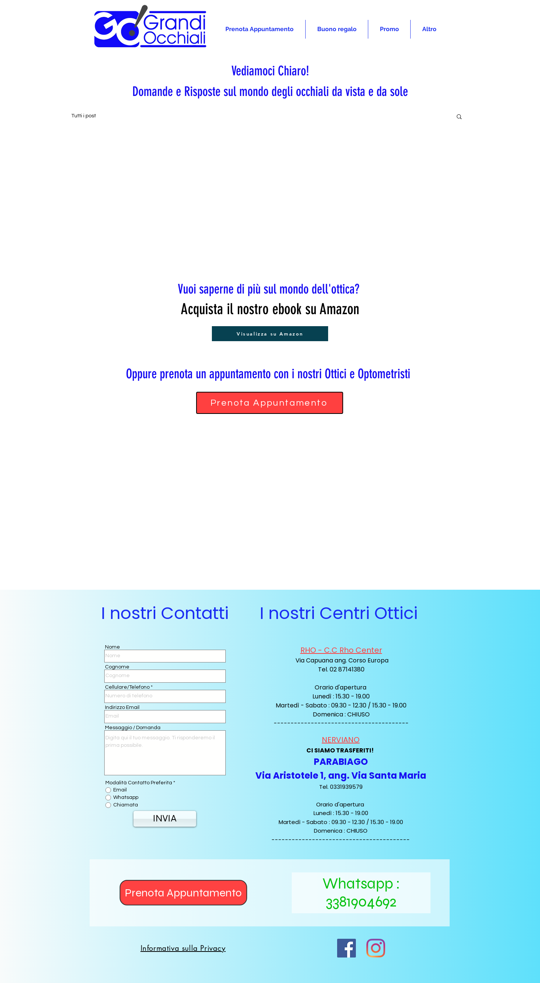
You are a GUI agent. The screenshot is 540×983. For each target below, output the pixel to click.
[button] (459, 117)
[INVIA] (165, 819)
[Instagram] (375, 948)
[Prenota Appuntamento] (269, 403)
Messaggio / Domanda (132, 727)
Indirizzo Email (122, 707)
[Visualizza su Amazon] (270, 333)
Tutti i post (83, 115)
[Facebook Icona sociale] (346, 948)
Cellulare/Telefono (127, 687)
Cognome (117, 667)
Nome (112, 647)
